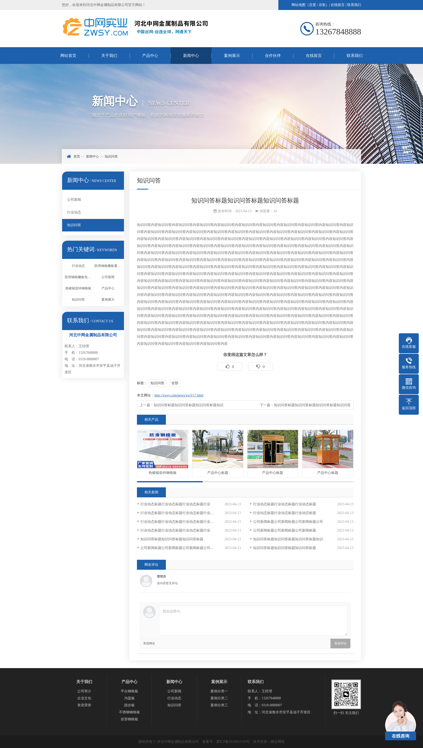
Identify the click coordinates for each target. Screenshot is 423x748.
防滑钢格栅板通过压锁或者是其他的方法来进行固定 (108, 266)
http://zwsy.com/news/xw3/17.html (179, 395)
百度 (312, 5)
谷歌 (322, 5)
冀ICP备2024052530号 (233, 742)
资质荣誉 (84, 705)
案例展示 (232, 55)
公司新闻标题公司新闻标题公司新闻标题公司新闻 (178, 548)
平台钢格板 (129, 691)
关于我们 (109, 55)
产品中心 (150, 55)
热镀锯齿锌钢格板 (78, 288)
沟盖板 (129, 698)
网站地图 (299, 5)
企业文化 (84, 698)
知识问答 (111, 156)
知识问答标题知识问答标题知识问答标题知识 (188, 405)
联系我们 (354, 5)
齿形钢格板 (129, 719)
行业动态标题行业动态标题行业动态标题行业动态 (178, 513)
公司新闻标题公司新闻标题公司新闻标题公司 (288, 522)
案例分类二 (219, 698)
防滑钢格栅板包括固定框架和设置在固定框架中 (78, 277)
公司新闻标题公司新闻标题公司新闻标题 (284, 530)
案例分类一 (219, 691)
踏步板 (129, 705)
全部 (174, 383)
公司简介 (84, 691)
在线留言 (338, 5)
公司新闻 (74, 199)
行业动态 (74, 212)
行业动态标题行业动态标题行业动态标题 (284, 504)
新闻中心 (191, 55)
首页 (77, 156)
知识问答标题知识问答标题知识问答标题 (171, 539)
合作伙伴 (273, 55)
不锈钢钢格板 (129, 712)
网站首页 (68, 55)
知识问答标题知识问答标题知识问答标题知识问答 (312, 405)
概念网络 (278, 742)
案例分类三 (219, 705)
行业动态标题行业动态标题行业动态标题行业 (175, 504)
